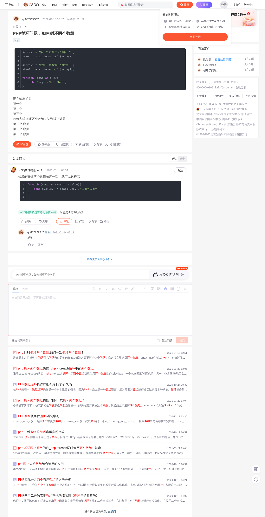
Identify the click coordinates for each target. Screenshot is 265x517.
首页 (15, 26)
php (16, 40)
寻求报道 (250, 95)
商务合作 (234, 95)
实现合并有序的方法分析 (44, 479)
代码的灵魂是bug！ (31, 170)
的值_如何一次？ (51, 400)
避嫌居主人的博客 (24, 357)
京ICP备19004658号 (208, 104)
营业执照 (241, 109)
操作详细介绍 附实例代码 (45, 384)
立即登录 (195, 36)
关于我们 (201, 95)
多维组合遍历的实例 (41, 463)
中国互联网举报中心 (208, 119)
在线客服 (240, 87)
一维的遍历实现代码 (41, 432)
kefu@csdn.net (224, 87)
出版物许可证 (217, 129)
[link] (15, 26)
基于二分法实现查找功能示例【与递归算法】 (58, 495)
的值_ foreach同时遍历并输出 (59, 448)
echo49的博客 (21, 453)
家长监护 (246, 114)
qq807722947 (30, 19)
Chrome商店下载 (206, 124)
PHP (25, 26)
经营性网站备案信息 (235, 104)
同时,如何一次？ (51, 352)
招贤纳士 (218, 95)
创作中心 (249, 4)
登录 (224, 4)
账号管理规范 (226, 124)
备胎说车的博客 (22, 405)
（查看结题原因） (223, 59)
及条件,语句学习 (38, 416)
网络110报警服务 (232, 119)
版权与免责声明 (245, 124)
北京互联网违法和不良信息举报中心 (218, 114)
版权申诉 (201, 129)
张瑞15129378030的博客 (28, 373)
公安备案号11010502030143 (217, 109)
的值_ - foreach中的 (56, 368)
